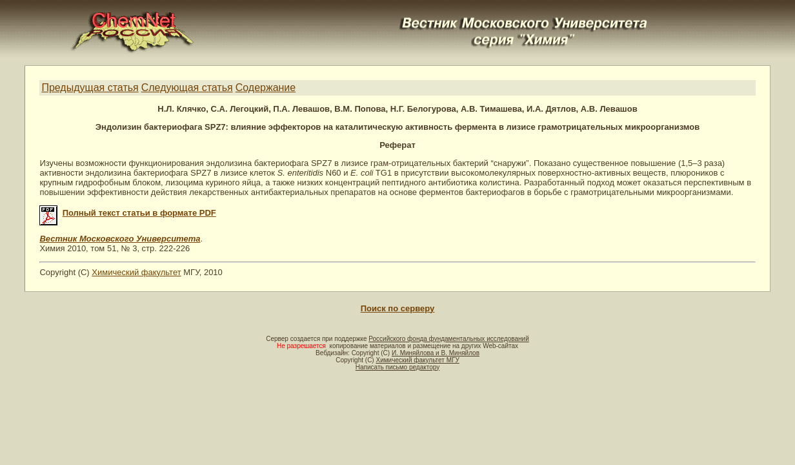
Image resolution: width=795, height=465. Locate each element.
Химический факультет (136, 272)
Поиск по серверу (397, 308)
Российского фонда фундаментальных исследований (448, 338)
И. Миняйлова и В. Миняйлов (435, 352)
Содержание (266, 87)
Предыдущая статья (89, 87)
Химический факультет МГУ (417, 360)
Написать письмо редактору (397, 367)
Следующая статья (187, 87)
